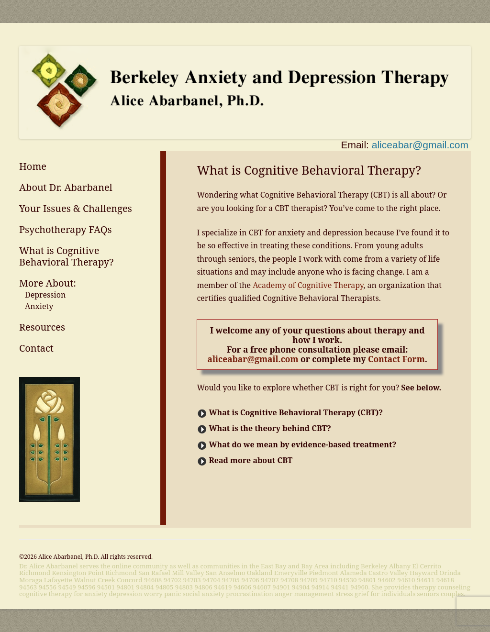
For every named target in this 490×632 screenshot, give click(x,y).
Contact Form (396, 359)
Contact (36, 348)
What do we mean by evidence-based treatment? (302, 444)
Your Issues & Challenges (75, 208)
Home (32, 166)
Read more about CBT (250, 460)
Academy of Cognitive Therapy (308, 285)
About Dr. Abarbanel (65, 187)
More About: (47, 283)
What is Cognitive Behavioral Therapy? (66, 256)
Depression (45, 294)
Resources (42, 327)
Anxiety (39, 306)
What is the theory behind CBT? (270, 428)
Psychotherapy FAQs (65, 229)
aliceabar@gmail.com (420, 144)
